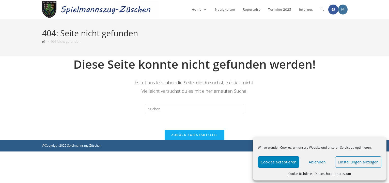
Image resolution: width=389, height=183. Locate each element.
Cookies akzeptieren (279, 161)
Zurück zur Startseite (194, 134)
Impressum (343, 174)
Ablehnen (317, 161)
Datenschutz (323, 174)
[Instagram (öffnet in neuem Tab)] (343, 9)
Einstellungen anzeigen (358, 161)
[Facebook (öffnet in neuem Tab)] (333, 9)
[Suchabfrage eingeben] (194, 109)
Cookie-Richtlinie (300, 174)
